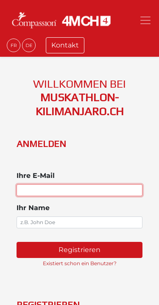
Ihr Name (33, 208)
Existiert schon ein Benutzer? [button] (80, 263)
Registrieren (79, 250)
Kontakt (65, 45)
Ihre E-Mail (36, 176)
